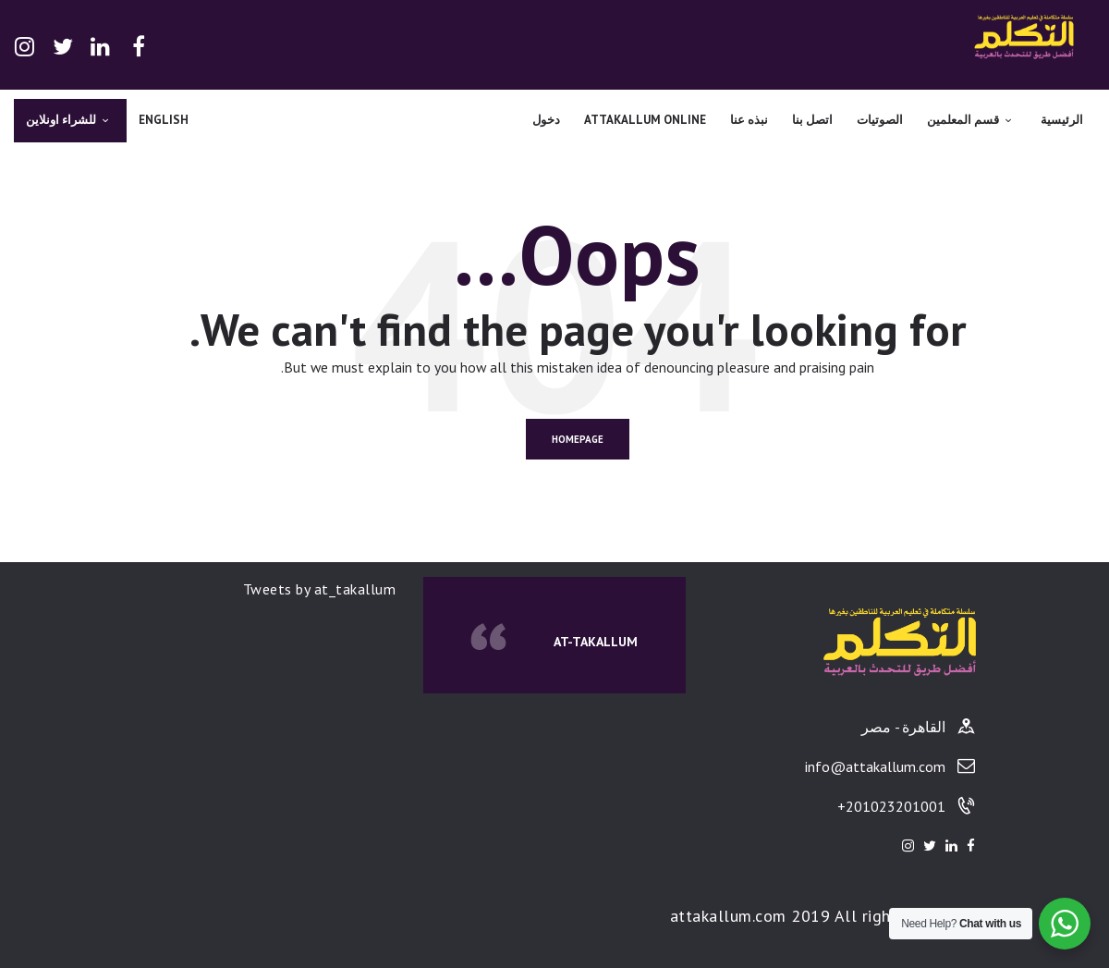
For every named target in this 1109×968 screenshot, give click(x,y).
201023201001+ (891, 806)
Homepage (577, 439)
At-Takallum (596, 641)
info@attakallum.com (875, 766)
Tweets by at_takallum (319, 589)
